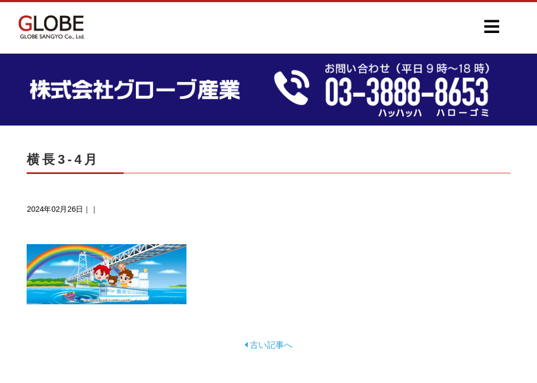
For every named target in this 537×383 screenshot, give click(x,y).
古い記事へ (268, 344)
